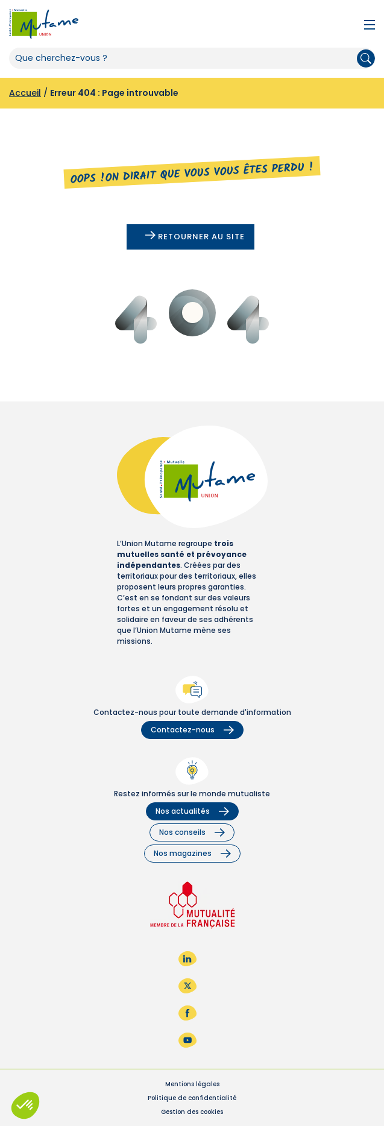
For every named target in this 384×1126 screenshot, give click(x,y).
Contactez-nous (192, 730)
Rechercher (366, 58)
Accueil (25, 93)
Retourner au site (195, 236)
